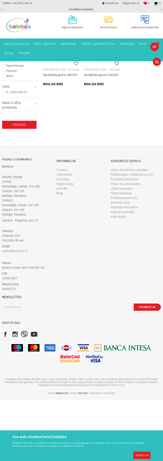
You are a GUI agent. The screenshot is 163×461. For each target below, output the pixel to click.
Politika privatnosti (124, 259)
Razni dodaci (14, 87)
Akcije (9, 137)
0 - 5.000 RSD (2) (16, 153)
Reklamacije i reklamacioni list (132, 235)
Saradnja (62, 240)
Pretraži (19, 186)
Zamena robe (120, 263)
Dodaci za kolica (59, 64)
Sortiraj (134, 72)
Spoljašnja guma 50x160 (101, 136)
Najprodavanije (15, 127)
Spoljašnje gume (16, 82)
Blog (59, 254)
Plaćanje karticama (124, 268)
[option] (81, 9)
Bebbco (6, 64)
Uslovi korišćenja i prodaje (129, 231)
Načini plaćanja (121, 254)
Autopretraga (116, 72)
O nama (61, 231)
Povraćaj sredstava (124, 240)
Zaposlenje (64, 235)
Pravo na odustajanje (126, 245)
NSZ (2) (11, 110)
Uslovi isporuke (121, 249)
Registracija (64, 245)
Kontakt (61, 249)
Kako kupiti (118, 277)
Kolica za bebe (37, 64)
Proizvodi (20, 64)
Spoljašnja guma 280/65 (60, 136)
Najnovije (11, 132)
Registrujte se (130, 3)
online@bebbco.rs (15, 312)
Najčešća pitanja (122, 273)
